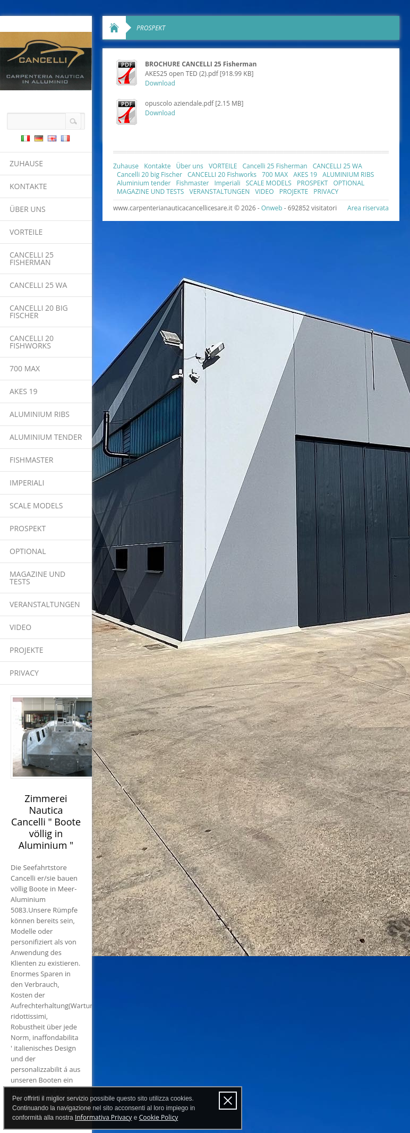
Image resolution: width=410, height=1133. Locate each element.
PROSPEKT (28, 528)
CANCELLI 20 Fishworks (32, 342)
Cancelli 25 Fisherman (32, 258)
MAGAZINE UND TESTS (37, 577)
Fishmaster (31, 460)
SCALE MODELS (36, 505)
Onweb (272, 207)
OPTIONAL (28, 551)
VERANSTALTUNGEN (45, 604)
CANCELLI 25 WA (38, 285)
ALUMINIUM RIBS (40, 414)
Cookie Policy (158, 1117)
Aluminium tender (46, 437)
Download (160, 83)
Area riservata (368, 207)
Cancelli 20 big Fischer (39, 311)
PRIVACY (24, 673)
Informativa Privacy (103, 1117)
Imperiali (27, 483)
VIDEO (20, 627)
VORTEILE (26, 232)
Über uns (28, 209)
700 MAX (25, 368)
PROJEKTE (27, 650)
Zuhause (26, 163)
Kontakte (28, 186)
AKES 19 (24, 391)
